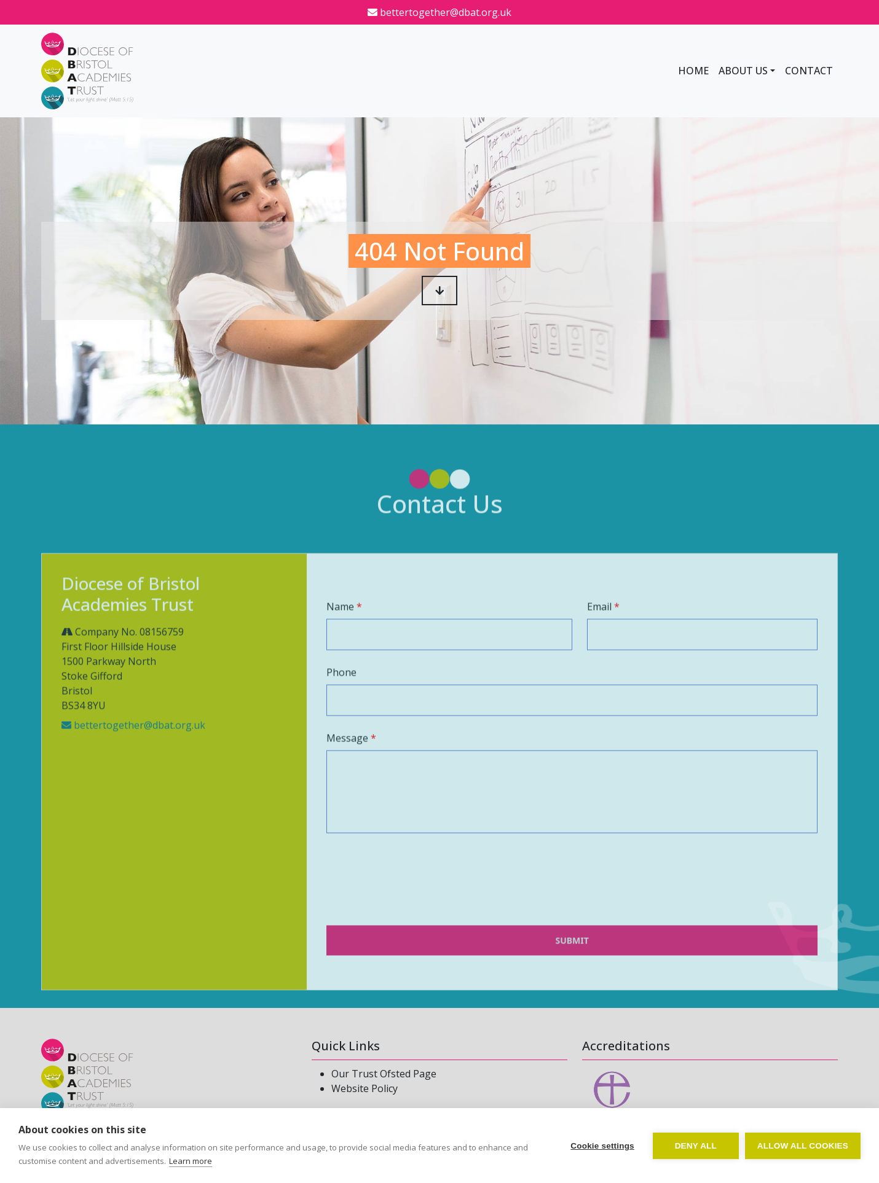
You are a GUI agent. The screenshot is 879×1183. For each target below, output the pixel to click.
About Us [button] (743, 70)
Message (347, 761)
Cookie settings (602, 1145)
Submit (571, 963)
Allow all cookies (802, 1145)
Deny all (696, 1145)
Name (340, 629)
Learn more (190, 1160)
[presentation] (419, 910)
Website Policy (364, 1088)
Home (693, 70)
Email (599, 629)
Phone (341, 695)
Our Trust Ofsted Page (383, 1073)
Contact (809, 70)
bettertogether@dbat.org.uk (439, 12)
